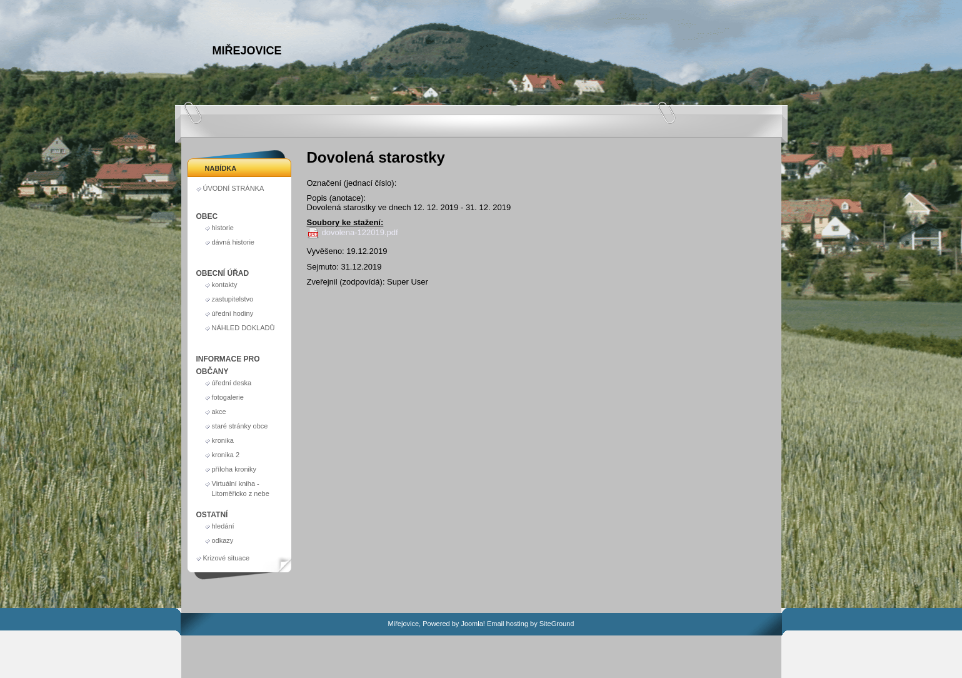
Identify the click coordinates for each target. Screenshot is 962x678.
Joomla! (473, 623)
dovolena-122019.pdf (360, 232)
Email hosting (507, 623)
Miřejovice (247, 50)
